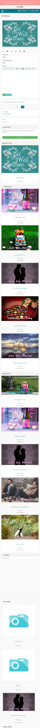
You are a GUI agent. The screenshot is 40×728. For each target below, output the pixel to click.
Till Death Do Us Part (20, 400)
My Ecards (20, 7)
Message (4, 66)
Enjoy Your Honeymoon (20, 363)
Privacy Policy (21, 102)
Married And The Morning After (20, 507)
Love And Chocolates (20, 326)
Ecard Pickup (23, 11)
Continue (20, 137)
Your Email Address (7, 60)
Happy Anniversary (20, 217)
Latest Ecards (34, 11)
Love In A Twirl (20, 544)
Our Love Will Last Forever (20, 288)
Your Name (5, 54)
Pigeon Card (18, 641)
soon (6, 122)
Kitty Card (18, 685)
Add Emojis (8, 94)
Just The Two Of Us (20, 255)
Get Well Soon (20, 178)
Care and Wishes (6, 114)
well (3, 122)
